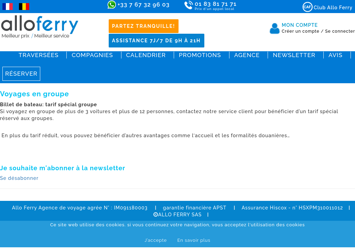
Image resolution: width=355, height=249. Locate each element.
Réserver (21, 73)
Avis (336, 55)
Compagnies (92, 55)
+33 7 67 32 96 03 (144, 4)
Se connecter (340, 31)
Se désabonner (19, 178)
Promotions (200, 55)
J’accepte (155, 240)
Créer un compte (303, 31)
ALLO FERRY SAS (177, 214)
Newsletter (294, 55)
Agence (247, 55)
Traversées (38, 55)
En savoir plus (193, 240)
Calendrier (146, 55)
